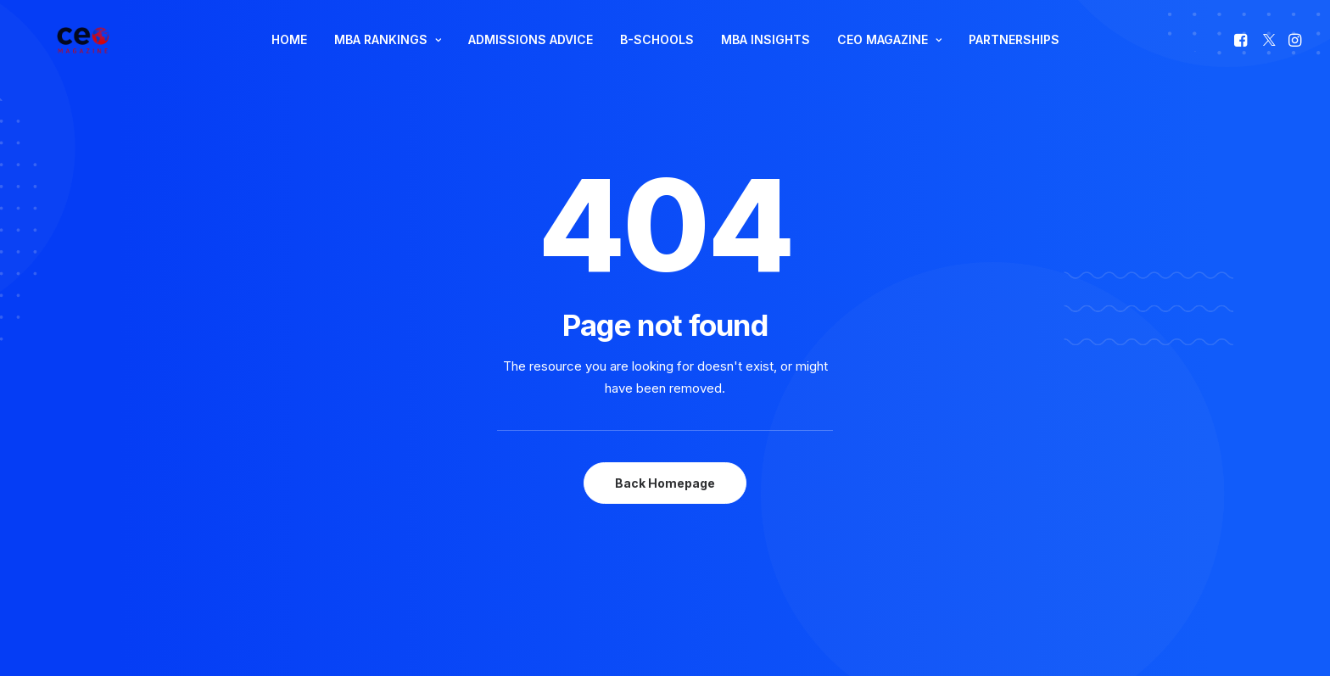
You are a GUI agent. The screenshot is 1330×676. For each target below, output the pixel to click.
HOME (289, 55)
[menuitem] (289, 56)
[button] (1242, 56)
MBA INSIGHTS (765, 55)
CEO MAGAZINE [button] (889, 55)
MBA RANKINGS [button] (387, 55)
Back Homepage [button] (665, 451)
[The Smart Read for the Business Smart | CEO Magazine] (79, 56)
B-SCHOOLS (657, 55)
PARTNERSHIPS (1014, 55)
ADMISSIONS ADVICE (530, 55)
